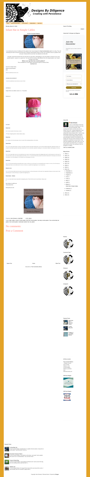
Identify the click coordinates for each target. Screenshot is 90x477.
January (68, 190)
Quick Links (40, 23)
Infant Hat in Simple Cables (72, 186)
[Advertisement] (71, 108)
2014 (66, 169)
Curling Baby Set (13, 447)
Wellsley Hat (12, 466)
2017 (66, 163)
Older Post (58, 263)
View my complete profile (68, 147)
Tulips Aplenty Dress (9, 184)
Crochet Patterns (25, 23)
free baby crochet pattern (43, 220)
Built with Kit (74, 94)
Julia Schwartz (73, 122)
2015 (66, 167)
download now (33, 63)
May (67, 180)
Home (8, 23)
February (68, 188)
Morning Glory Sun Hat (10, 187)
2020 (66, 157)
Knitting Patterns (32, 23)
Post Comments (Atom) (36, 266)
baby (10, 220)
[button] (74, 62)
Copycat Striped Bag (14, 460)
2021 (66, 155)
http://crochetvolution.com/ (46, 51)
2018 (66, 161)
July (67, 176)
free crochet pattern (13, 221)
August (67, 174)
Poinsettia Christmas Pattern (16, 453)
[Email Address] (74, 80)
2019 (66, 159)
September (68, 172)
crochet (17, 220)
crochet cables (22, 220)
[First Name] (74, 76)
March (67, 184)
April (67, 182)
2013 (66, 192)
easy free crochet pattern (31, 220)
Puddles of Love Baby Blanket (71, 333)
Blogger (57, 474)
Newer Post (9, 263)
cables (13, 220)
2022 (66, 153)
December (68, 170)
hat (30, 221)
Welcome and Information (15, 23)
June (67, 178)
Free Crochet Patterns (68, 361)
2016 (66, 165)
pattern (33, 221)
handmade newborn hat (24, 221)
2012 (66, 194)
